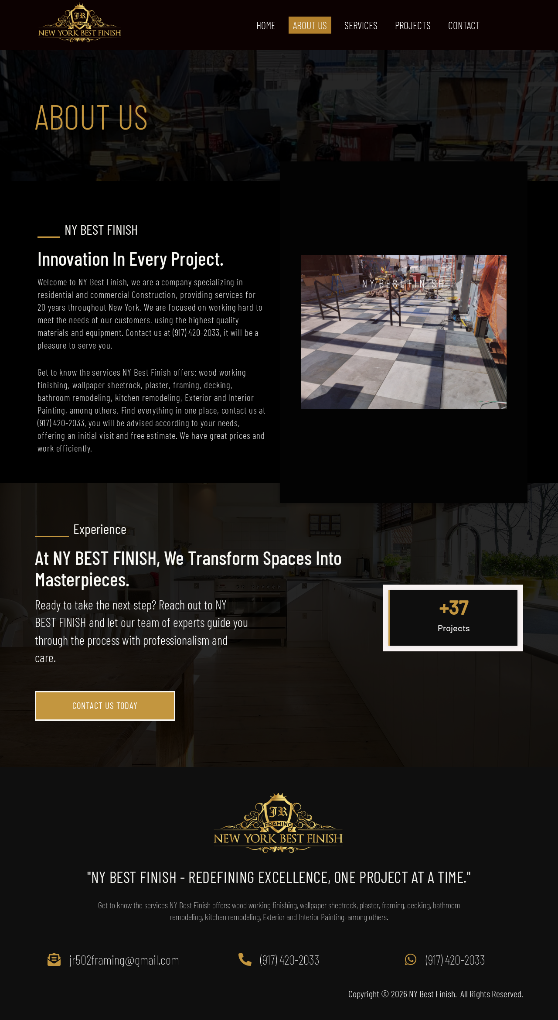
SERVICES (361, 25)
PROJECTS (413, 25)
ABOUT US (310, 25)
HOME (266, 25)
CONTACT (464, 25)
